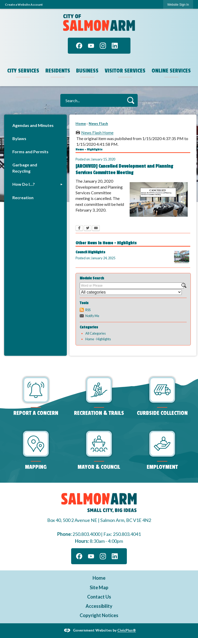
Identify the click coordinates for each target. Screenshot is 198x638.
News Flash (98, 123)
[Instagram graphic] (103, 46)
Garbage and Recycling (24, 167)
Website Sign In (178, 4)
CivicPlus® (126, 630)
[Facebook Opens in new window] (79, 228)
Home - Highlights (98, 339)
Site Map (99, 587)
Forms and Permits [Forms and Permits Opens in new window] (30, 151)
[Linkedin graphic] (115, 46)
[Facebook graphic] (79, 46)
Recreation (23, 197)
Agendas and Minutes (33, 125)
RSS (87, 310)
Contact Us (99, 597)
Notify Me (92, 316)
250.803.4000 (86, 534)
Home (81, 123)
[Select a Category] (131, 292)
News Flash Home (97, 132)
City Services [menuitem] (23, 70)
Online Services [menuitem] (171, 70)
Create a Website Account (24, 4)
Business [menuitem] (87, 70)
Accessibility (99, 606)
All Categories (95, 333)
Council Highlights (90, 252)
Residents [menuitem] (57, 70)
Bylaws (19, 138)
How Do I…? (23, 184)
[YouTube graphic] (91, 46)
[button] (130, 100)
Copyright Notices (99, 615)
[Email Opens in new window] (96, 228)
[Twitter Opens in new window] (87, 228)
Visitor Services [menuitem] (125, 70)
